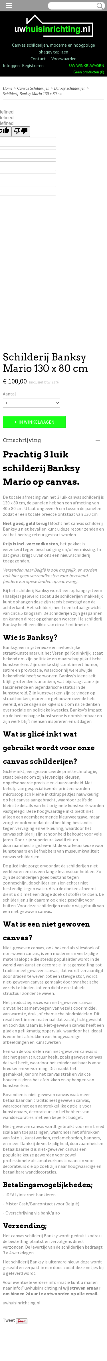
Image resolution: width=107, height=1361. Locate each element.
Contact (38, 58)
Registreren (33, 65)
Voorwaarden (63, 58)
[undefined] (21, 131)
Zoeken (98, 6)
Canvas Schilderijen (33, 88)
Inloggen (11, 65)
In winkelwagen (36, 422)
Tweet (9, 1320)
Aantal (9, 394)
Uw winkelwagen (86, 65)
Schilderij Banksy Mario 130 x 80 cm (32, 94)
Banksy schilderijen (70, 88)
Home (7, 88)
